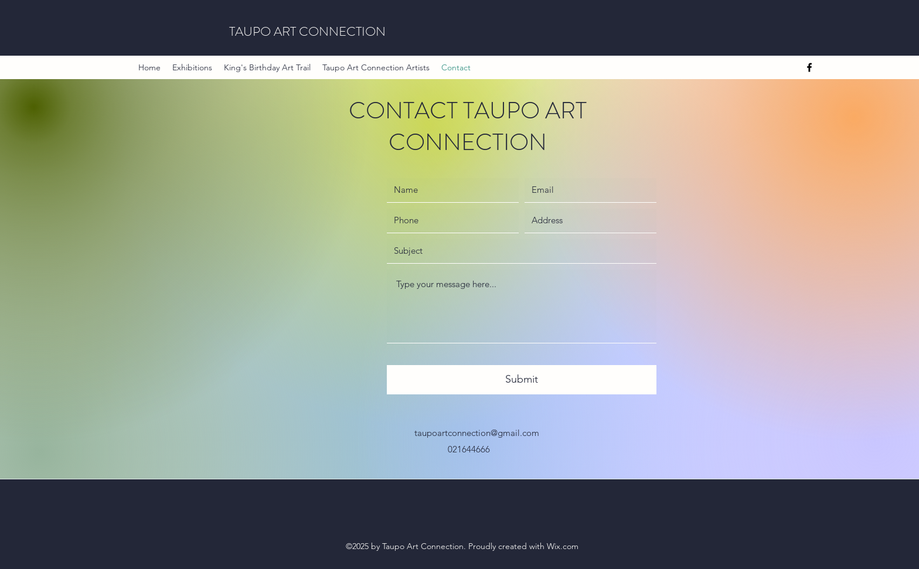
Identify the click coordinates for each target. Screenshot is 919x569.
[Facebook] (809, 67)
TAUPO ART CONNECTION (307, 31)
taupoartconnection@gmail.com (476, 432)
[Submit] (521, 379)
